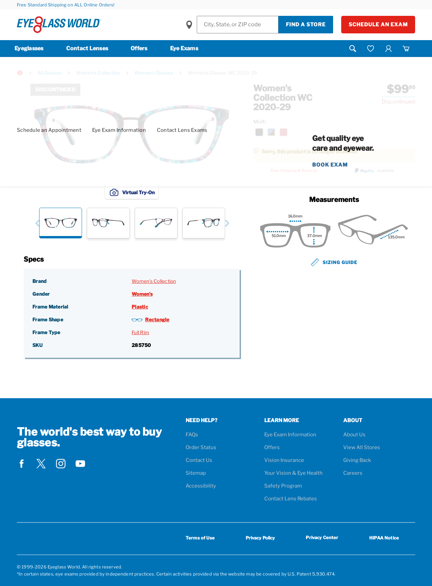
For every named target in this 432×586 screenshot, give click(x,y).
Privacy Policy (260, 537)
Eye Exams (184, 48)
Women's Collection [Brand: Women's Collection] (154, 281)
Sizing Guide (334, 262)
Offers (139, 48)
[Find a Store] (237, 24)
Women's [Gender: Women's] (142, 294)
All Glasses (49, 73)
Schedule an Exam (378, 25)
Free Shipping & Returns (294, 170)
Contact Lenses (87, 48)
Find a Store (306, 25)
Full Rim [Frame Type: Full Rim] (140, 332)
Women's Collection (98, 73)
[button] (37, 223)
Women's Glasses (153, 73)
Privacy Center (322, 538)
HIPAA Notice (384, 537)
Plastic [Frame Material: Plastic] (140, 307)
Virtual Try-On (132, 192)
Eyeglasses (29, 48)
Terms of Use (200, 537)
